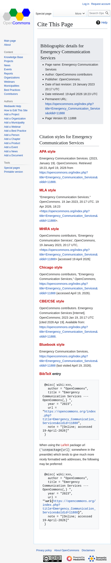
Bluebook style (51, 345)
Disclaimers (88, 550)
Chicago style (50, 267)
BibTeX (45, 374)
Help (101, 22)
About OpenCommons (66, 550)
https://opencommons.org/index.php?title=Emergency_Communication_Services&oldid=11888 (72, 108)
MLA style (47, 190)
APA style (47, 152)
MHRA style (49, 229)
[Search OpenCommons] (99, 13)
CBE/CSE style (51, 301)
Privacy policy (44, 550)
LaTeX (65, 445)
